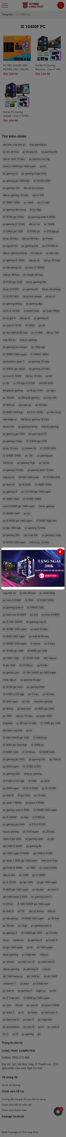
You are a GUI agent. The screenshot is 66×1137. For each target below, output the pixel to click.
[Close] (60, 551)
